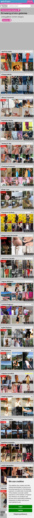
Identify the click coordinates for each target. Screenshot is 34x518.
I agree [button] (20, 506)
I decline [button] (20, 510)
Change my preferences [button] (20, 514)
